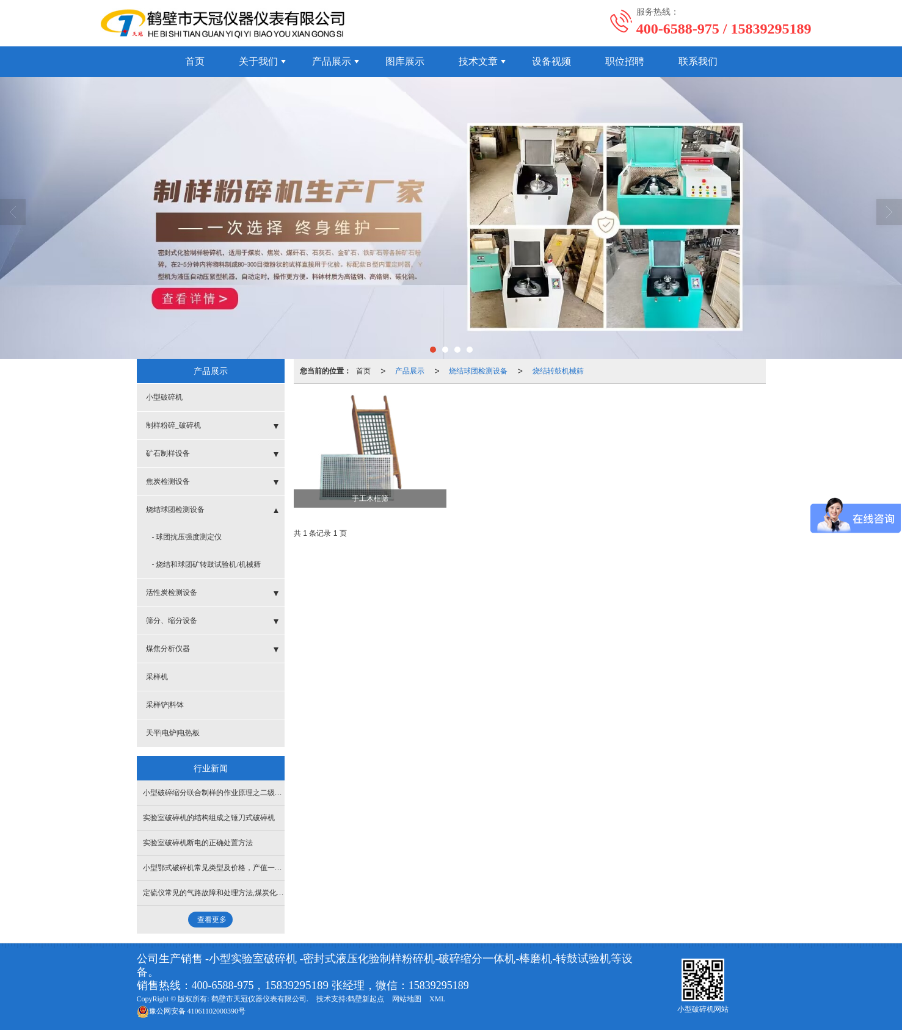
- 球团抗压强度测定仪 (187, 537)
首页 (195, 61)
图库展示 (404, 61)
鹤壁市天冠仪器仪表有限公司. (259, 999)
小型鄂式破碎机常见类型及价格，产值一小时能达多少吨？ (238, 867)
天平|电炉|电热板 (173, 733)
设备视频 (551, 61)
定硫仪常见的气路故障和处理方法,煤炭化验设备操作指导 (235, 892)
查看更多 (212, 919)
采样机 (157, 676)
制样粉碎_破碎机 (173, 425)
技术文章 (478, 61)
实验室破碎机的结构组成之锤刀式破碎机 (209, 817)
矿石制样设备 (168, 453)
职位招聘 (624, 61)
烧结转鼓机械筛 (558, 371)
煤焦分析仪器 (168, 648)
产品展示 (331, 61)
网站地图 (406, 999)
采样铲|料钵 (165, 704)
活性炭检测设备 (171, 592)
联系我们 (698, 61)
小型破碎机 (164, 397)
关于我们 (258, 61)
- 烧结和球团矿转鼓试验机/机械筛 (206, 564)
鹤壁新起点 (365, 999)
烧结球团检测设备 (478, 371)
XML (437, 999)
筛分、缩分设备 (171, 620)
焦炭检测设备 (168, 481)
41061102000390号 (191, 1011)
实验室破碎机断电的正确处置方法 (198, 842)
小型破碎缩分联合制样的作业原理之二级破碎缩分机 (227, 792)
